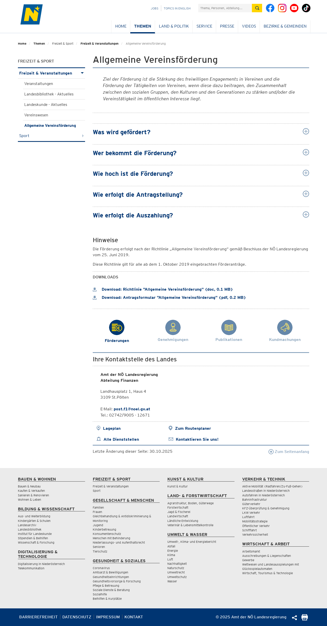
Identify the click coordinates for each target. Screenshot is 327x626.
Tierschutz (100, 551)
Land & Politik (174, 26)
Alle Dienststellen (121, 439)
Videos (249, 26)
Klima (171, 555)
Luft (170, 559)
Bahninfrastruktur (254, 499)
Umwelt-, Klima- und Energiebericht (191, 542)
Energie (172, 551)
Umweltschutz (177, 577)
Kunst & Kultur (177, 486)
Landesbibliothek (29, 529)
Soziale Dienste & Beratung (111, 590)
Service (204, 26)
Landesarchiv (27, 525)
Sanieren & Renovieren (33, 495)
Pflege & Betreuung (106, 585)
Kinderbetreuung (104, 529)
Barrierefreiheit (38, 617)
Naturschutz (175, 568)
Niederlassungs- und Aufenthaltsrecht (119, 542)
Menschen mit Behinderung (111, 538)
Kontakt (133, 617)
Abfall (171, 546)
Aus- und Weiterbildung (34, 516)
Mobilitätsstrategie (254, 521)
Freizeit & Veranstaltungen (99, 43)
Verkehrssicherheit (255, 534)
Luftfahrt (248, 517)
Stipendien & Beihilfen (33, 538)
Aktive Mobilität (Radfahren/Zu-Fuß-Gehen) (272, 486)
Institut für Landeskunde (35, 534)
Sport (51, 135)
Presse (227, 26)
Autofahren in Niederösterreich (263, 495)
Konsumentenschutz (107, 534)
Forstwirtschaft (177, 507)
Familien (98, 507)
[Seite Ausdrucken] (304, 619)
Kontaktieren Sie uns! (197, 439)
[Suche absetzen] (257, 8)
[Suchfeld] (225, 8)
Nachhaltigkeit (177, 564)
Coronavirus (101, 568)
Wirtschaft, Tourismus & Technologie (267, 573)
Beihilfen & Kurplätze (107, 598)
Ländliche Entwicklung (182, 521)
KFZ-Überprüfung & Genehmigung (265, 508)
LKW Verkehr (251, 512)
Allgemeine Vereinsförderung (50, 125)
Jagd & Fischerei (178, 512)
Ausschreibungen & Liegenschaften (266, 556)
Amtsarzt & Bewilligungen (110, 572)
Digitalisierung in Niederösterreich (41, 564)
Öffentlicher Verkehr (256, 526)
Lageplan (112, 428)
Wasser (172, 581)
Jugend (98, 525)
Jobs (154, 8)
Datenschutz (76, 617)
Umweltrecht (176, 572)
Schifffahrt (249, 530)
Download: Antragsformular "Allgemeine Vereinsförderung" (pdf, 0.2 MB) (169, 297)
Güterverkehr (251, 504)
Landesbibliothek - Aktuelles (49, 94)
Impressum (108, 617)
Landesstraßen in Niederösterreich (266, 491)
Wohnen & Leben (29, 499)
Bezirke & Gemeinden (285, 26)
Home (120, 26)
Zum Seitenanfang (288, 451)
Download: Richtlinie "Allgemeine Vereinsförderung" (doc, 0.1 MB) (163, 289)
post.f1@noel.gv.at (132, 409)
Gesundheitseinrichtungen (111, 577)
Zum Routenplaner (193, 428)
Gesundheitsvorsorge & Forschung (117, 581)
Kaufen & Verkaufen (31, 491)
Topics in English (177, 8)
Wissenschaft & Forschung (36, 542)
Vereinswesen (36, 115)
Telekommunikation (31, 568)
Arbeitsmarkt (251, 551)
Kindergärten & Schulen (34, 521)
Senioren (99, 547)
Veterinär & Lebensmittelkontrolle (190, 525)
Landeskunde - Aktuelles (45, 104)
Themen (142, 26)
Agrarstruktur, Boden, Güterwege (190, 503)
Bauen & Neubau (29, 486)
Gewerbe (248, 560)
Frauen (97, 512)
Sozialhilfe (100, 594)
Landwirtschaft (177, 516)
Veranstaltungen (38, 83)
